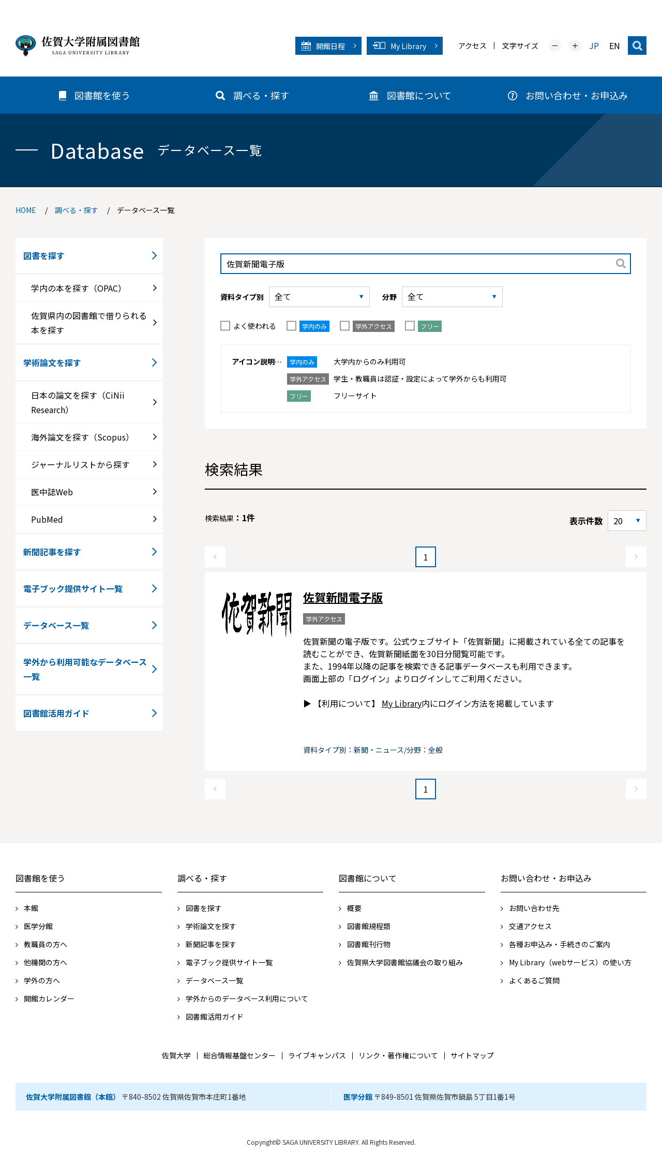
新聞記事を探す (52, 551)
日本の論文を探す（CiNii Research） (78, 402)
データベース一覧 (56, 625)
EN (614, 45)
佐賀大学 (176, 1055)
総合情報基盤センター (239, 1055)
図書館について (368, 878)
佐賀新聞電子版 (343, 596)
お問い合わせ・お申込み (546, 878)
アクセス (472, 45)
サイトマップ (472, 1055)
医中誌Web (52, 492)
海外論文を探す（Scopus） (82, 437)
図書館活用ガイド (56, 713)
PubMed (47, 519)
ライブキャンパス (317, 1055)
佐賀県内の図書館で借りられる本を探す (89, 322)
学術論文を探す (52, 362)
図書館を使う (40, 878)
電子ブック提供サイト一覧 (73, 588)
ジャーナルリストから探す (80, 464)
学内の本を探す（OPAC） (78, 288)
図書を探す (44, 255)
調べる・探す (202, 878)
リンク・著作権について (398, 1055)
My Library (402, 703)
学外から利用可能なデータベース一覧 (85, 669)
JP (594, 45)
